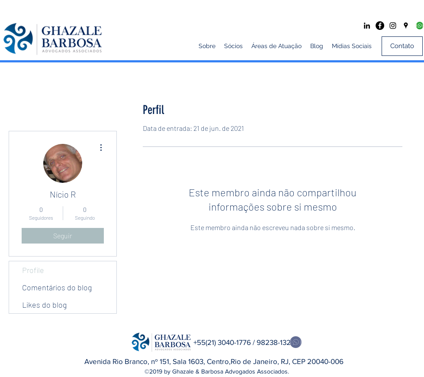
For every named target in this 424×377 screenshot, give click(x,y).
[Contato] (402, 46)
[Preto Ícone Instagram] (393, 25)
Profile (33, 270)
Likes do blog (44, 304)
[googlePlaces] (406, 25)
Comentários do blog (57, 287)
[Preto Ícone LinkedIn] (367, 25)
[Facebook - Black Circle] (380, 25)
